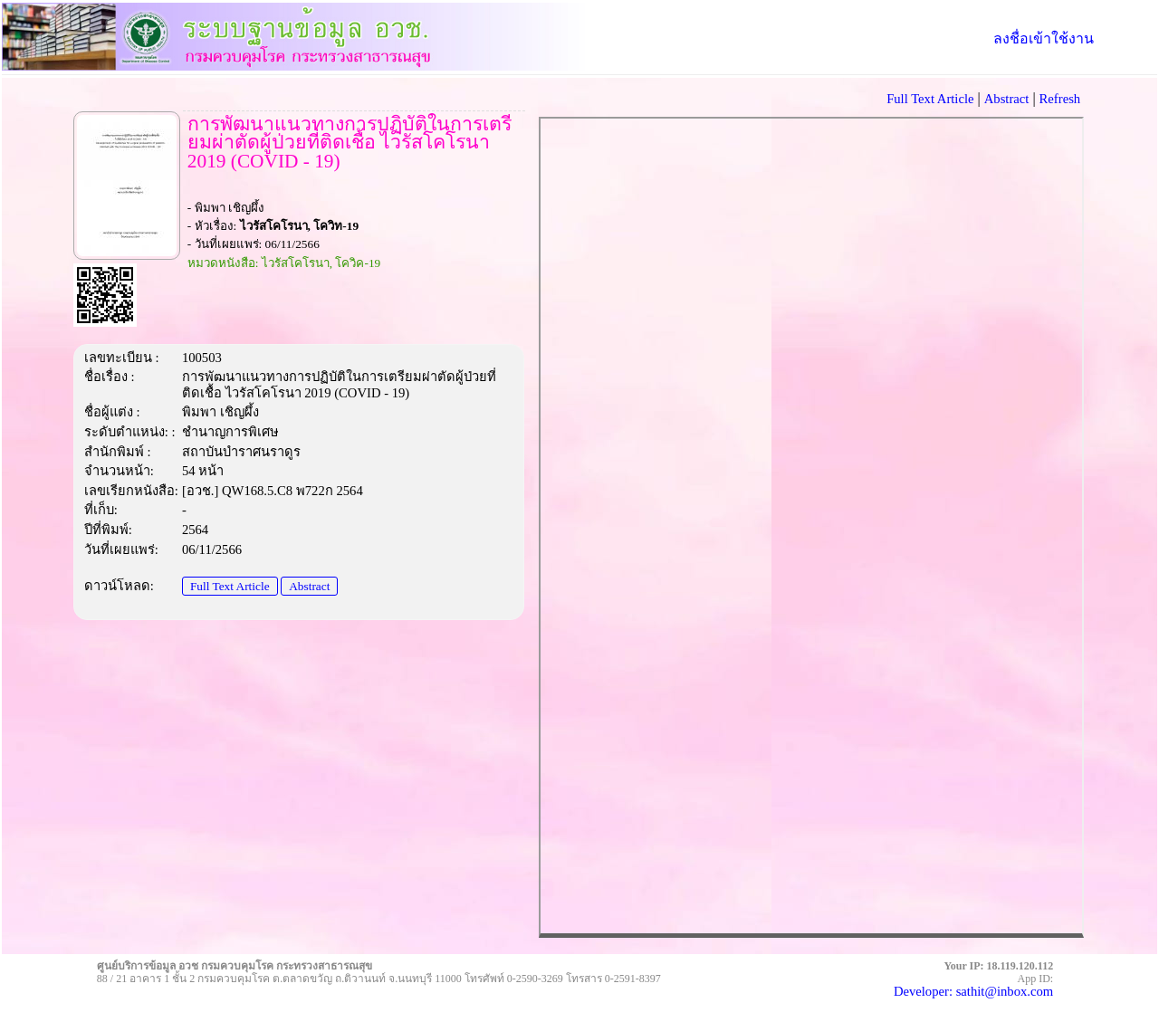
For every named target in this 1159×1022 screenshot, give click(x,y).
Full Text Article (230, 586)
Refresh (1060, 98)
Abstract (309, 586)
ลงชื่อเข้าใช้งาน (1043, 38)
